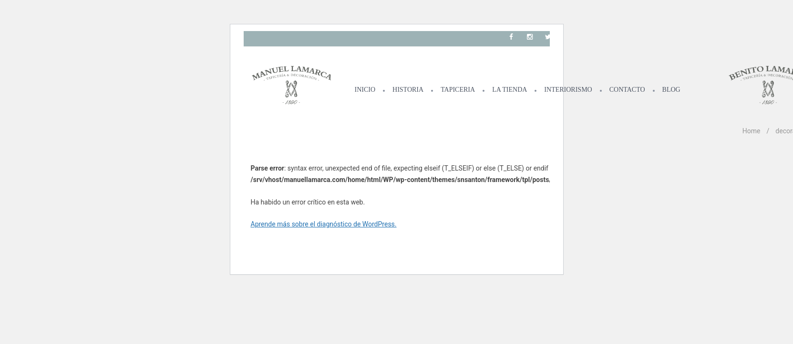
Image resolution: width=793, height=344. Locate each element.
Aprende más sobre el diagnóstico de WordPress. (324, 224)
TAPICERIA (458, 89)
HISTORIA (407, 89)
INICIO (365, 89)
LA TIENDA (509, 89)
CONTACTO (627, 89)
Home (751, 131)
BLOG (671, 89)
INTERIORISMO (568, 89)
